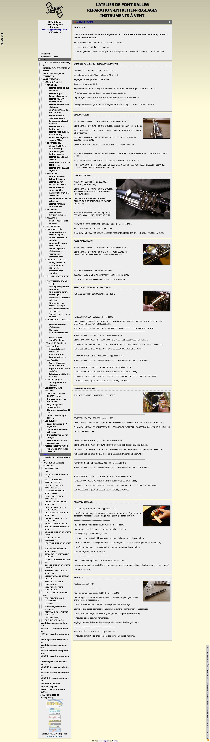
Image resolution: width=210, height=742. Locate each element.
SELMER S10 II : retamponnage (57, 255)
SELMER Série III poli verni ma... (59, 158)
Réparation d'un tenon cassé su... (57, 450)
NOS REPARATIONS (53, 79)
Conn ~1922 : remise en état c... (58, 222)
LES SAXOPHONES (54, 82)
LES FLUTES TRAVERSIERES (57, 277)
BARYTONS (53, 209)
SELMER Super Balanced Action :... (59, 94)
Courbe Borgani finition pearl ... (57, 152)
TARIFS (47, 454)
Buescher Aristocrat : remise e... (59, 122)
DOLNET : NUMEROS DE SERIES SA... (56, 502)
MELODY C (53, 218)
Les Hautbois (54, 346)
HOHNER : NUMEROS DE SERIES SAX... (56, 519)
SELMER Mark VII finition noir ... (57, 127)
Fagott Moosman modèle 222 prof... (58, 364)
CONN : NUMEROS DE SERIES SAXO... (55, 491)
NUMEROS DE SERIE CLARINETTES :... (54, 582)
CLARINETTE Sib (55, 229)
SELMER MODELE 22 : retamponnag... (50, 696)
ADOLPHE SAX (52, 468)
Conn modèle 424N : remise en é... (58, 244)
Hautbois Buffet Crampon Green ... (58, 355)
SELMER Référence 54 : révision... (59, 105)
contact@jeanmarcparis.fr (54, 29)
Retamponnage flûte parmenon (59, 287)
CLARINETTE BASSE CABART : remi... (56, 394)
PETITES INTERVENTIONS (57, 446)
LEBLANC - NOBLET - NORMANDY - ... (54, 538)
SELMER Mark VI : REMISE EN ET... (57, 100)
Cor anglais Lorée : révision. (58, 383)
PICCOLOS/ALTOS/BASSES (59, 320)
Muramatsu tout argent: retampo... (58, 304)
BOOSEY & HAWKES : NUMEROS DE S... (54, 486)
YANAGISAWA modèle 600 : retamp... (59, 111)
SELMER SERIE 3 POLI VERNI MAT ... (59, 89)
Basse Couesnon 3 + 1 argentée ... (57, 425)
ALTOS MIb (53, 85)
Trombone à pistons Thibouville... (56, 400)
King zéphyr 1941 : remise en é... (55, 405)
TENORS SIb (53, 173)
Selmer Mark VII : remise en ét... (57, 188)
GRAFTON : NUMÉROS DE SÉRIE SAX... (56, 513)
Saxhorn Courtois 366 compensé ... (57, 441)
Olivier (115, 741)
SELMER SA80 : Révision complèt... (59, 213)
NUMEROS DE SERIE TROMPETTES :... (54, 588)
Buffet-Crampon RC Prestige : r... (58, 238)
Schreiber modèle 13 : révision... (59, 375)
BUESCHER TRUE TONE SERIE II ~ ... (59, 163)
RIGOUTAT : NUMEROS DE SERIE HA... (57, 555)
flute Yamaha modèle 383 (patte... (59, 309)
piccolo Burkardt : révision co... (57, 325)
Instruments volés (49, 56)
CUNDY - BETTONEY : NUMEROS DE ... (54, 497)
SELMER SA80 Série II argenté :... (59, 169)
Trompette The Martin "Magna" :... (57, 436)
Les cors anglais (55, 379)
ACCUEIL (45, 59)
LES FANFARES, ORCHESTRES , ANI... (55, 618)
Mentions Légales (49, 686)
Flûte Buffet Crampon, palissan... (59, 298)
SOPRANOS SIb (55, 143)
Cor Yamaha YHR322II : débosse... (58, 430)
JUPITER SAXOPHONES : (57, 523)
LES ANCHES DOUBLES (56, 343)
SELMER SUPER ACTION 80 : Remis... (59, 183)
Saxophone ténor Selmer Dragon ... (58, 177)
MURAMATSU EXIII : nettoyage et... (58, 293)
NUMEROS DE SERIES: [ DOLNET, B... (53, 464)
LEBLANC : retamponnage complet (56, 270)
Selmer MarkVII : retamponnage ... (58, 116)
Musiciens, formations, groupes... (56, 607)
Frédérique (103, 741)
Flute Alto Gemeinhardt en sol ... (59, 332)
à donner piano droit (51, 683)
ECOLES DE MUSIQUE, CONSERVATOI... (55, 599)
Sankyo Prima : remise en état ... (59, 315)
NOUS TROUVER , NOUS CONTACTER (54, 74)
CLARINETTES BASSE (57, 259)
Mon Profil (45, 53)
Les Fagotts (53, 360)
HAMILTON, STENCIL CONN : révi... (59, 194)
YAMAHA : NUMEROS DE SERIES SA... (56, 571)
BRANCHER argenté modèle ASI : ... (58, 138)
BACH (48, 471)
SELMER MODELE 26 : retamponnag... (59, 133)
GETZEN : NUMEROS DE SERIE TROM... (55, 508)
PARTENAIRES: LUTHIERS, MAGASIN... (57, 613)
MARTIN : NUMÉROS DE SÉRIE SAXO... (56, 549)
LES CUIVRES (52, 421)
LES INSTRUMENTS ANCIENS (53, 389)
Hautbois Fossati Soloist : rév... (57, 350)
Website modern (55, 736)
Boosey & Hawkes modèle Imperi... (58, 233)
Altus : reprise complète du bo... (58, 338)
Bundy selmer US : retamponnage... (58, 263)
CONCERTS (51, 603)
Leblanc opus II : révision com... (57, 249)
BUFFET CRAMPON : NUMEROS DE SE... (54, 480)
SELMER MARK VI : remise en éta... (57, 205)
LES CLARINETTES (54, 226)
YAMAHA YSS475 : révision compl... (58, 147)
